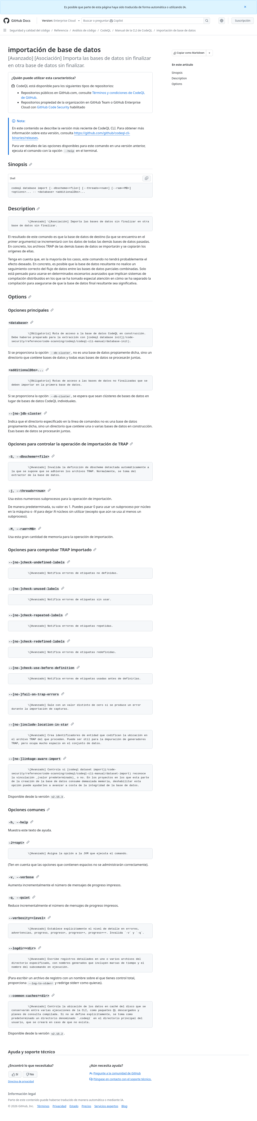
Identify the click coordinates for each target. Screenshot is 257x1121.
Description (24, 208)
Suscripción (242, 20)
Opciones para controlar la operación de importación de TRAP (70, 444)
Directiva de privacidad (21, 1081)
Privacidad (59, 1106)
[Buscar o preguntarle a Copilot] (146, 20)
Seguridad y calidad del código (30, 30)
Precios (86, 1106)
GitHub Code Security (53, 107)
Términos (43, 1106)
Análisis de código (84, 30)
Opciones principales (31, 310)
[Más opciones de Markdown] (209, 53)
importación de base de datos (176, 30)
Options (19, 296)
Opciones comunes (29, 809)
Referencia (61, 30)
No (30, 1074)
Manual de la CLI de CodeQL (133, 30)
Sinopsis (20, 164)
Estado (73, 1106)
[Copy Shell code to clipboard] (146, 178)
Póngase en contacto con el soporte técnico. (120, 1079)
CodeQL (105, 30)
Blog (124, 1106)
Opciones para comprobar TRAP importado (52, 549)
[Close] (245, 6)
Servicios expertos (106, 1106)
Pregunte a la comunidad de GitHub (115, 1073)
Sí (15, 1074)
